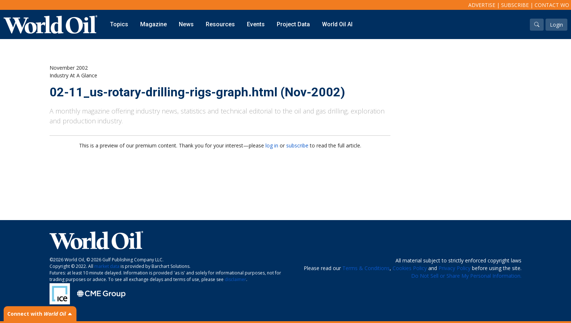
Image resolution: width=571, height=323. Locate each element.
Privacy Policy (454, 268)
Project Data (293, 24)
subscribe (297, 145)
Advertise (481, 4)
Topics (119, 24)
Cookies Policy (410, 268)
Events (256, 24)
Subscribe (515, 4)
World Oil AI (337, 24)
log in (271, 145)
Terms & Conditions (366, 268)
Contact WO (552, 4)
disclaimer (235, 279)
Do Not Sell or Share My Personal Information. (466, 275)
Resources (220, 24)
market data (106, 266)
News (186, 24)
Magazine (153, 24)
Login (556, 24)
